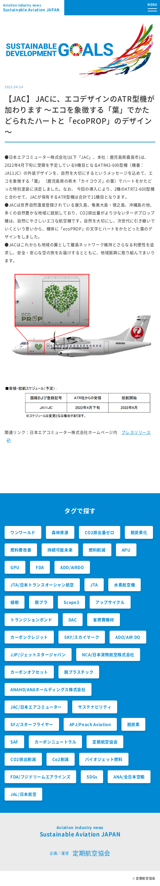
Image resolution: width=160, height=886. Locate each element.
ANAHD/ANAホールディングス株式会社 (48, 689)
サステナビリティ (94, 707)
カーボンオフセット (29, 672)
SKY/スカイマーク (81, 637)
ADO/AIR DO (127, 637)
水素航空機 (124, 585)
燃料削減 (97, 550)
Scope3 (71, 602)
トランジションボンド (31, 619)
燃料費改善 (20, 550)
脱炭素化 (139, 532)
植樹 (14, 602)
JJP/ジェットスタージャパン (38, 654)
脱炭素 (133, 724)
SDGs (92, 776)
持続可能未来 (60, 550)
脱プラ (41, 602)
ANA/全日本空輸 (129, 776)
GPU (15, 567)
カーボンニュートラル (55, 742)
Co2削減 (60, 759)
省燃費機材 (103, 619)
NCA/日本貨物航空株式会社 (108, 654)
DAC (73, 619)
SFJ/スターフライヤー (31, 724)
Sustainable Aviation (33, 8)
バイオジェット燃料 (104, 759)
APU (126, 550)
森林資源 (60, 532)
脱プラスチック (79, 672)
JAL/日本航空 (23, 794)
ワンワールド (22, 532)
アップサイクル (110, 602)
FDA (40, 567)
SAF (14, 742)
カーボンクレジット (29, 637)
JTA (94, 585)
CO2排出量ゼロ (99, 532)
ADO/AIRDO (72, 567)
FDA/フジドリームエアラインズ (40, 776)
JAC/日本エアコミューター (36, 707)
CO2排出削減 (23, 759)
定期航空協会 (104, 742)
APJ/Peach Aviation (90, 724)
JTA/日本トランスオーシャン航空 (42, 585)
